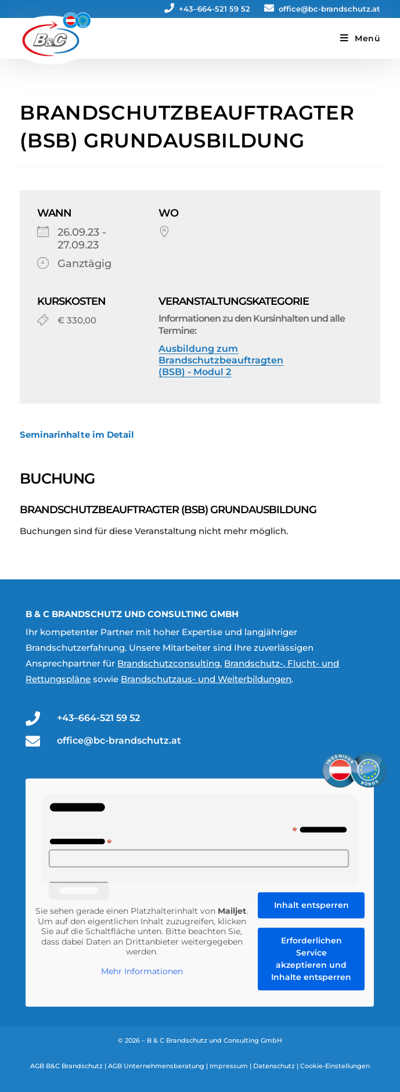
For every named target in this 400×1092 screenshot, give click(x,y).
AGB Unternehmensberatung (156, 1066)
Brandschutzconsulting (168, 663)
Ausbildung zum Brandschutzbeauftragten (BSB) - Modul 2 (220, 360)
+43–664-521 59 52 (207, 8)
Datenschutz (274, 1066)
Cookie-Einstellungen (335, 1066)
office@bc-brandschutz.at (322, 8)
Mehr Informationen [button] (142, 971)
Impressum (229, 1066)
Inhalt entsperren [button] (311, 905)
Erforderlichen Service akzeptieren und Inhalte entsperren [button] (312, 958)
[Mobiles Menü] (360, 38)
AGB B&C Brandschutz (66, 1066)
